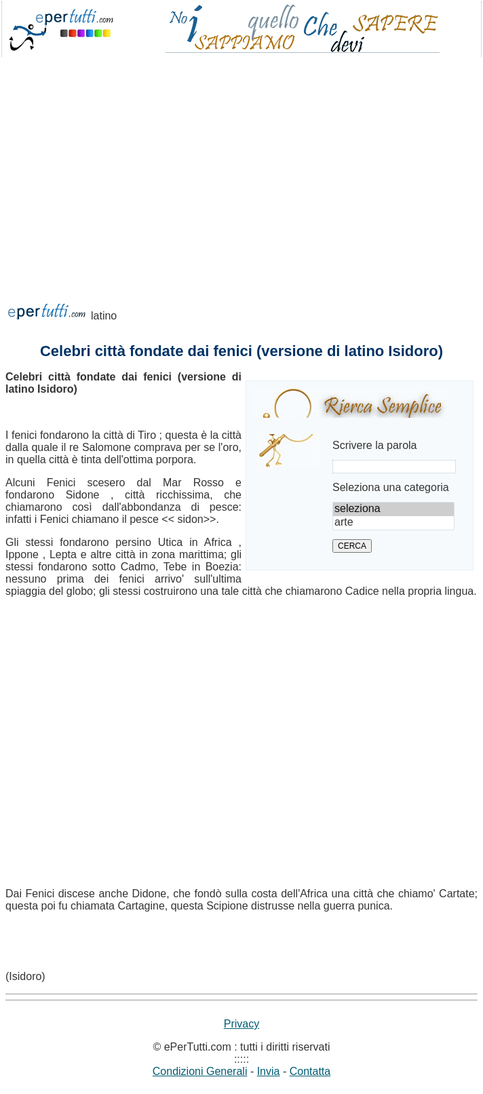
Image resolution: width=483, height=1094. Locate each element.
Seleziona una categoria (390, 487)
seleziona (393, 509)
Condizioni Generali (200, 1071)
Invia (268, 1071)
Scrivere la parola (374, 445)
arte (393, 523)
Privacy (241, 1024)
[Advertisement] (241, 165)
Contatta (310, 1071)
